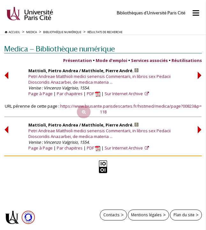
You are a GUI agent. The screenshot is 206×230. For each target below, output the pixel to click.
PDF (93, 93)
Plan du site (184, 214)
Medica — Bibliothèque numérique (59, 48)
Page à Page (40, 93)
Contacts (111, 214)
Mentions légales (146, 214)
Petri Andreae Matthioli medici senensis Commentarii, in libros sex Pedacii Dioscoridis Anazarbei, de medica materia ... (99, 79)
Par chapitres (70, 93)
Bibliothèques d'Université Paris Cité (151, 13)
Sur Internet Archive (124, 93)
